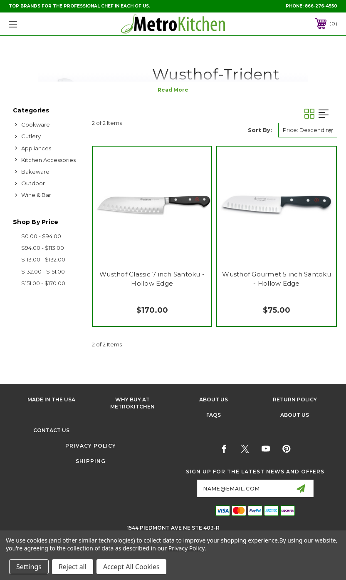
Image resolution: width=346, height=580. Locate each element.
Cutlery (31, 136)
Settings (29, 566)
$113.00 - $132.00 (43, 259)
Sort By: (260, 130)
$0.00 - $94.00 (41, 236)
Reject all (72, 566)
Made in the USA (51, 399)
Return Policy (295, 399)
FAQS (213, 415)
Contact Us (51, 430)
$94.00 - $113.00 (42, 247)
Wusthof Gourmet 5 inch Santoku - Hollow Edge (276, 279)
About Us (213, 399)
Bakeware (35, 171)
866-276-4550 (321, 6)
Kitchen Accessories (48, 160)
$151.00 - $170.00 (43, 283)
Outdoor (33, 183)
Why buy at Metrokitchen (132, 403)
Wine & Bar (36, 195)
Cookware (35, 124)
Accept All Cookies (131, 566)
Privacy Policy (90, 446)
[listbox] (307, 130)
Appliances (36, 148)
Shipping (91, 461)
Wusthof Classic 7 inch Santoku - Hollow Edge (152, 279)
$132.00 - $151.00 (43, 271)
